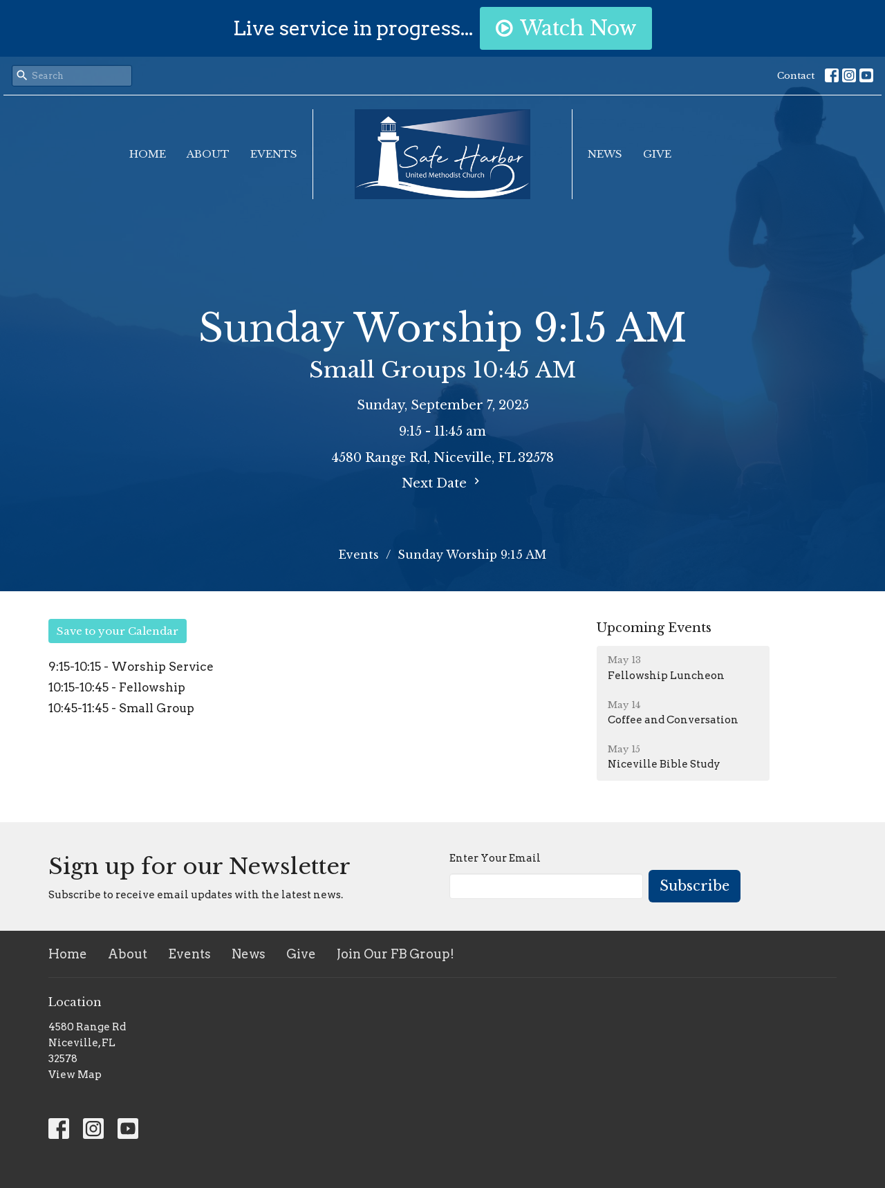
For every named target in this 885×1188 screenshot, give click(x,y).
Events (273, 153)
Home (147, 153)
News (605, 153)
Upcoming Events (654, 627)
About (208, 153)
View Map (75, 1074)
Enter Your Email (495, 858)
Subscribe (694, 886)
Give (657, 153)
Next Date (442, 482)
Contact (795, 76)
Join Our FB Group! (395, 954)
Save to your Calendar (117, 631)
